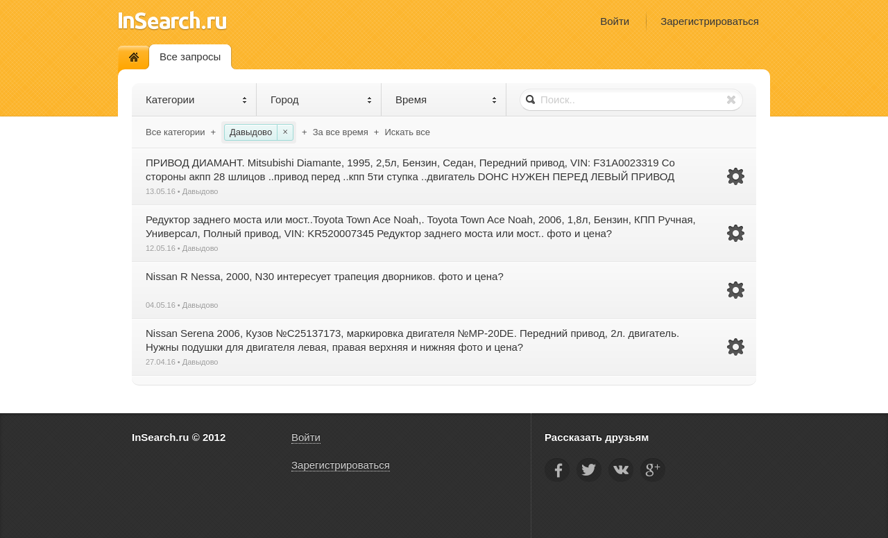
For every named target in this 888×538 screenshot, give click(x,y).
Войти (614, 21)
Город (322, 99)
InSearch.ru (172, 20)
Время (446, 99)
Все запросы (190, 56)
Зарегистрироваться (709, 21)
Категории (197, 99)
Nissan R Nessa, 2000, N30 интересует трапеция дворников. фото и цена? (325, 276)
